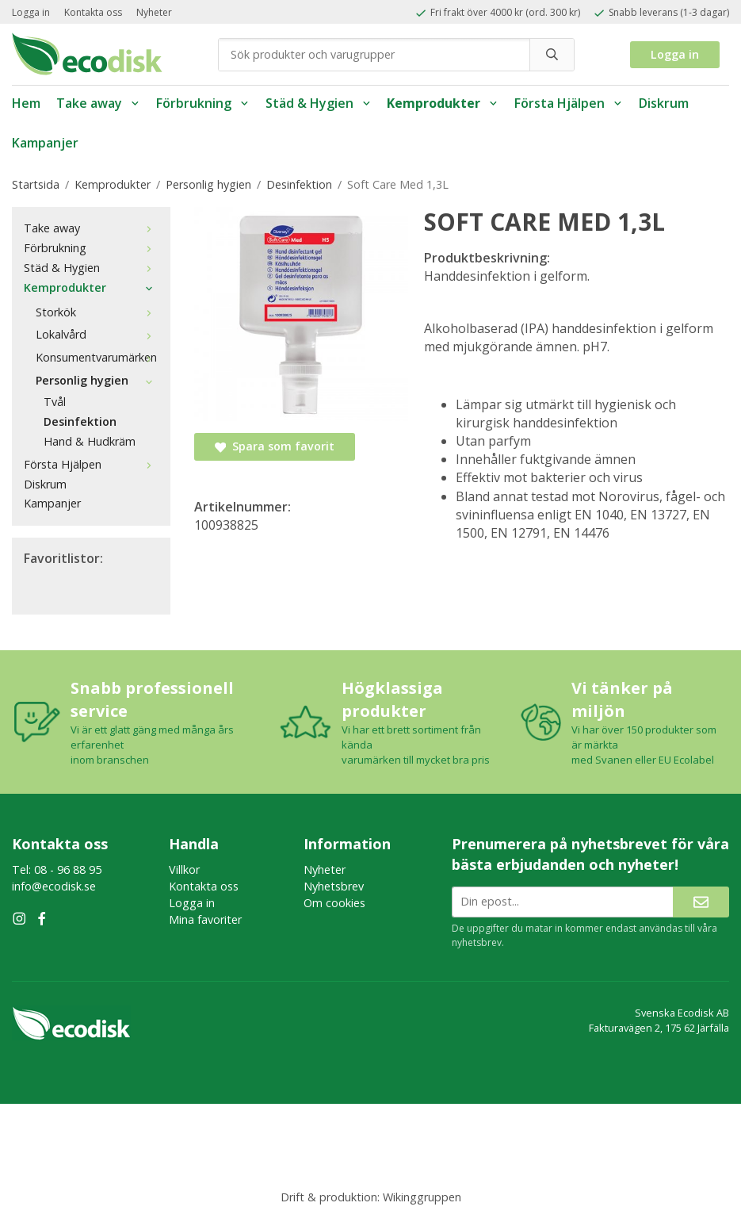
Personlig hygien (97, 380)
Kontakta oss (93, 12)
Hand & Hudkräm (90, 441)
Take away (98, 103)
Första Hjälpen (568, 103)
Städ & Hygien (318, 103)
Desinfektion (80, 421)
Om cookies (334, 902)
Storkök (97, 312)
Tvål (55, 401)
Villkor (184, 869)
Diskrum (664, 103)
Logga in (31, 12)
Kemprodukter (442, 103)
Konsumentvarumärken (97, 357)
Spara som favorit (274, 446)
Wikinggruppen (422, 1197)
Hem (26, 103)
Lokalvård (97, 334)
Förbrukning (203, 103)
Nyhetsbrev (334, 886)
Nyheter (154, 12)
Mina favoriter (205, 919)
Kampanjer (45, 142)
